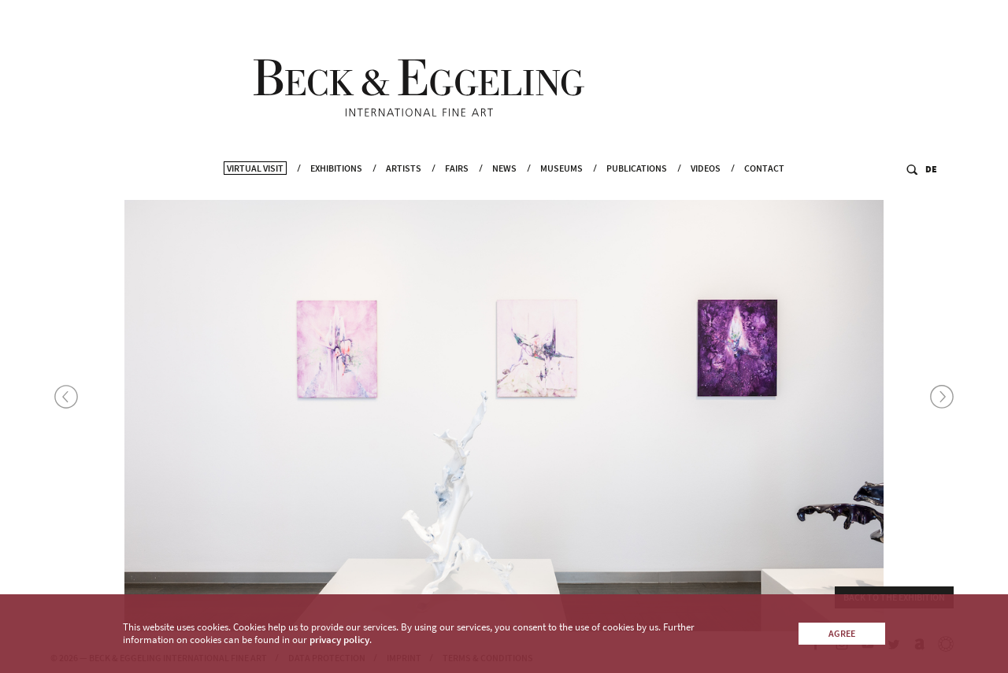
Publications (636, 185)
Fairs (457, 185)
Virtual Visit (255, 185)
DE (931, 186)
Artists (403, 185)
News (504, 185)
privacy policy (339, 639)
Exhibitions (336, 185)
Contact (764, 185)
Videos (706, 185)
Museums (561, 185)
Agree (841, 633)
